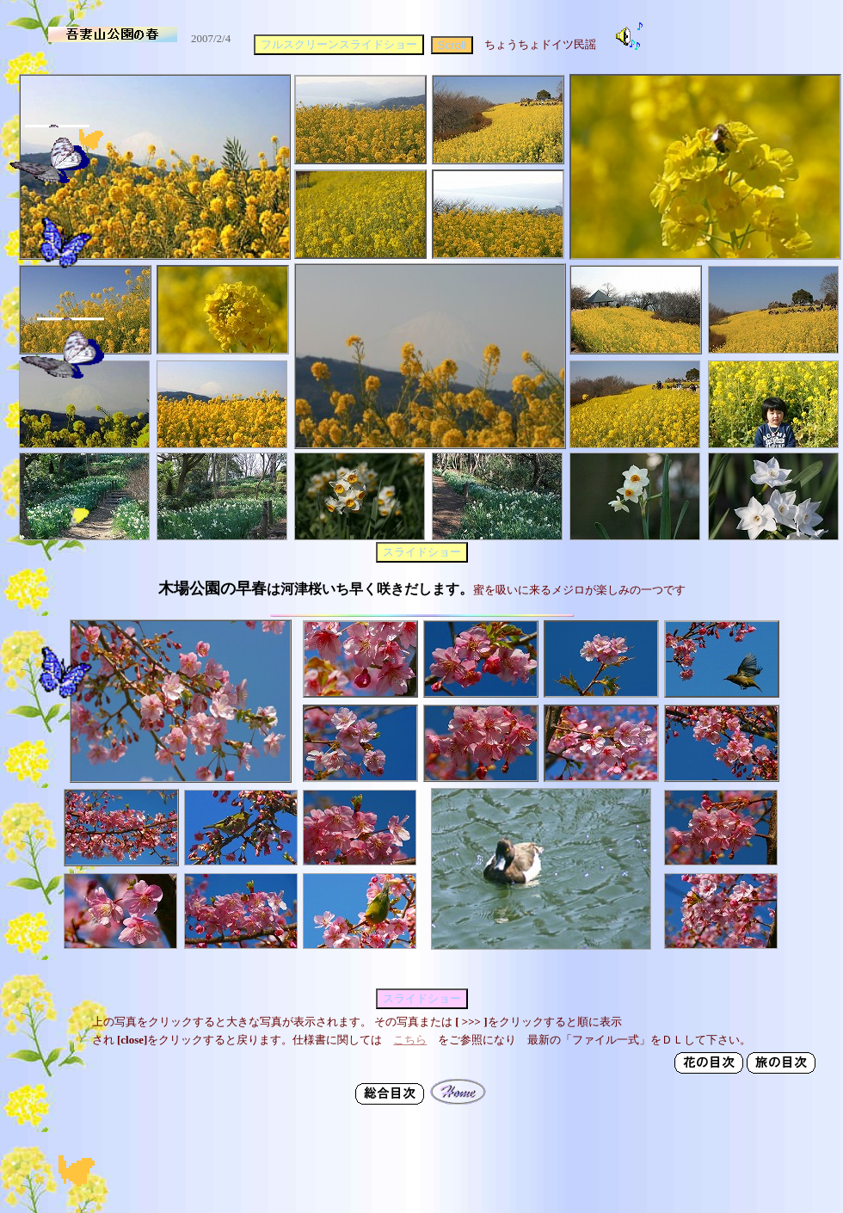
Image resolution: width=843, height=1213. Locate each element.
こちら (410, 1039)
